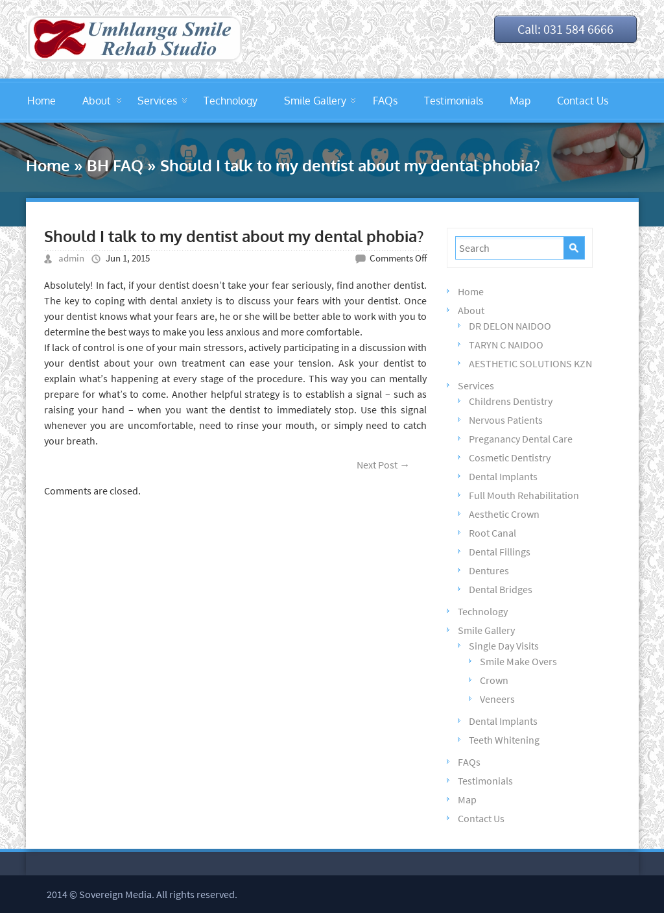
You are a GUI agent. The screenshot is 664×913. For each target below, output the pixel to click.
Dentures (489, 570)
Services (157, 100)
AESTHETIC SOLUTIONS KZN (530, 363)
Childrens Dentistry (510, 401)
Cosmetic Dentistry (510, 457)
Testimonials (453, 100)
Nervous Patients (506, 419)
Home (41, 100)
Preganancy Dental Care (521, 438)
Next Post (383, 464)
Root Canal (492, 532)
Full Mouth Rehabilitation (524, 495)
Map (520, 100)
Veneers (497, 698)
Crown (494, 680)
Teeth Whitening (504, 739)
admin (71, 258)
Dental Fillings (499, 551)
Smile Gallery (315, 100)
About (96, 100)
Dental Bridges (500, 589)
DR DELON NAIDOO (510, 325)
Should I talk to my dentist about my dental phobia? (233, 236)
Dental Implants (503, 476)
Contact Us (582, 100)
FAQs (385, 100)
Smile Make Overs (518, 661)
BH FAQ (115, 165)
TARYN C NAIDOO (506, 344)
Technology (230, 100)
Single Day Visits (504, 645)
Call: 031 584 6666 (565, 29)
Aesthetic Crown (504, 513)
